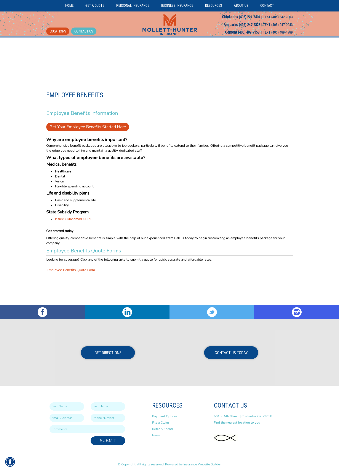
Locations (58, 31)
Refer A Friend (162, 429)
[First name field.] (67, 407)
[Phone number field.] (108, 418)
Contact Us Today (231, 352)
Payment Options (164, 416)
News (156, 435)
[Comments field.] (87, 429)
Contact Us (83, 31)
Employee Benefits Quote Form (71, 294)
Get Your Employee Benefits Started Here (88, 151)
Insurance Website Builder (202, 464)
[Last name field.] (108, 407)
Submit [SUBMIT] (108, 441)
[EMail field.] (67, 418)
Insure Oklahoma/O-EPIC (74, 243)
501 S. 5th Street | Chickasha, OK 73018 (243, 416)
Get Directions (108, 352)
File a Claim (160, 422)
